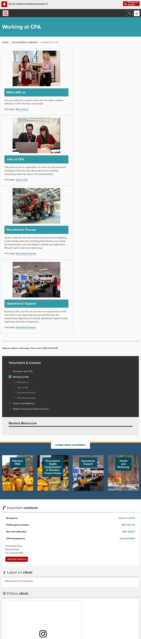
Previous (47, 600)
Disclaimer (6, 622)
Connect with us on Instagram (67, 607)
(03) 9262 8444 (127, 398)
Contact (57, 622)
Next (54, 600)
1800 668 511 (128, 391)
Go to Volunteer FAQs (17, 332)
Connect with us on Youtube (60, 607)
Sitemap (82, 622)
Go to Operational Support (88, 332)
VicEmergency (94, 622)
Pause (50, 600)
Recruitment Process (26, 186)
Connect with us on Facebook (53, 607)
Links (75, 622)
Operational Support (96, 186)
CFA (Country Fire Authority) (18, 440)
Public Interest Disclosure (41, 622)
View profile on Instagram (19, 501)
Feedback (67, 622)
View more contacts (16, 419)
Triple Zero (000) (126, 377)
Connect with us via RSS (88, 607)
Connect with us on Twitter (74, 607)
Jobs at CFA (92, 113)
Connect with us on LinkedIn (81, 607)
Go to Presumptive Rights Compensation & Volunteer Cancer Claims (52, 332)
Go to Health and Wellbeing (123, 332)
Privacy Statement (21, 622)
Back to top (72, 561)
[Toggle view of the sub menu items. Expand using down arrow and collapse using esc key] (10, 230)
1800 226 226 (128, 384)
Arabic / (65, 600)
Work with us (22, 109)
